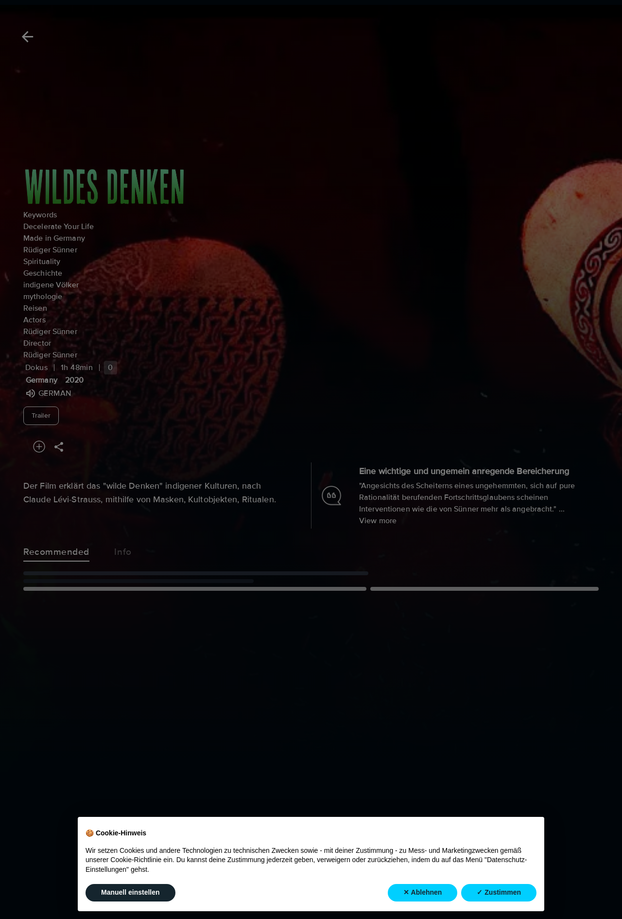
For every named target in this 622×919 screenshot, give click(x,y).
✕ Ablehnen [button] (422, 892)
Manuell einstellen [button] (130, 892)
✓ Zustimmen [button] (499, 892)
